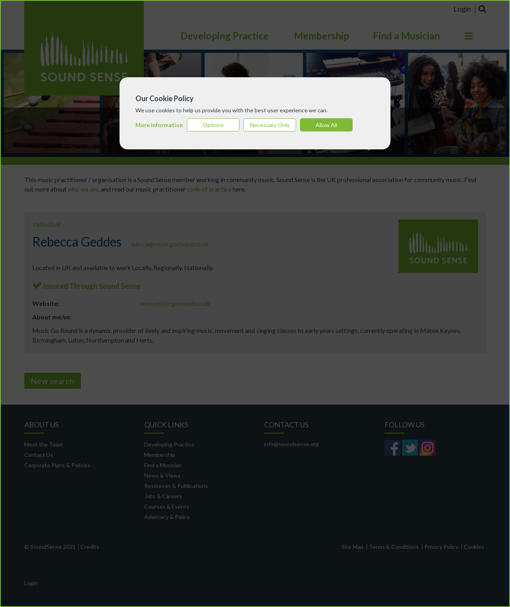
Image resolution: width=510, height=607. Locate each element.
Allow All (326, 124)
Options (213, 124)
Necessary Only (270, 124)
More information (159, 124)
